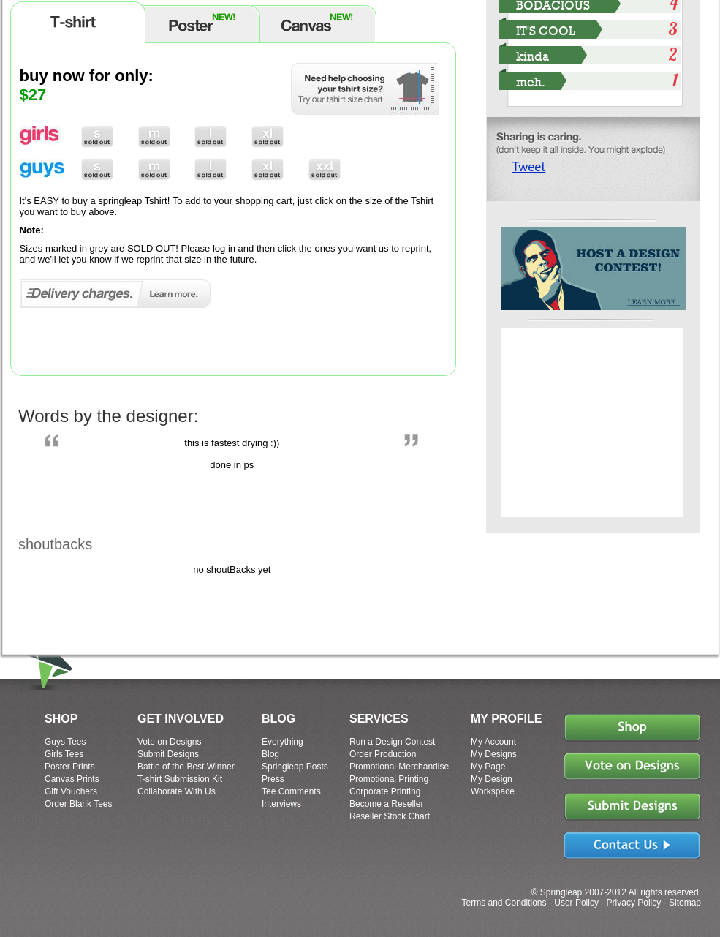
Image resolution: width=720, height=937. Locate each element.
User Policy (576, 903)
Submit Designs (168, 754)
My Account (493, 742)
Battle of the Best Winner (186, 766)
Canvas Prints (72, 779)
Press (273, 779)
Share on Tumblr (579, 196)
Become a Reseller (386, 804)
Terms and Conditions (503, 903)
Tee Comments (291, 791)
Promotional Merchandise (399, 766)
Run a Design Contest (392, 742)
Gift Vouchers (71, 791)
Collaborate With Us (176, 791)
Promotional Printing (388, 779)
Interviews (281, 804)
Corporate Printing (384, 791)
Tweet (529, 166)
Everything (282, 742)
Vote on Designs (169, 742)
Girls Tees (64, 754)
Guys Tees (65, 742)
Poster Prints (70, 766)
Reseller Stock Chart (389, 816)
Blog (270, 754)
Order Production (382, 754)
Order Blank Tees (79, 804)
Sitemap (685, 903)
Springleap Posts (295, 766)
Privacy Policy (634, 903)
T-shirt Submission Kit (179, 779)
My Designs (494, 754)
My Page (488, 766)
